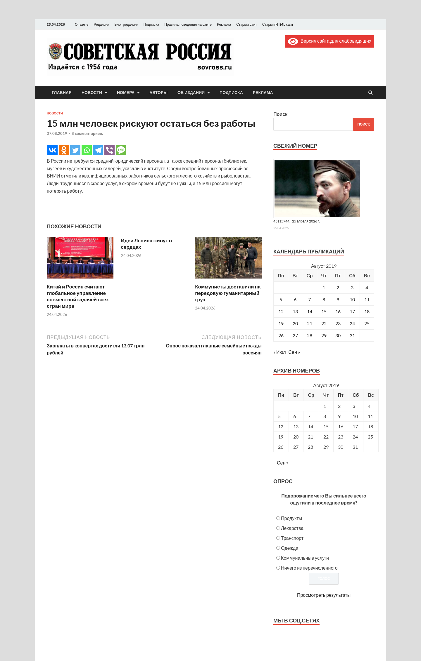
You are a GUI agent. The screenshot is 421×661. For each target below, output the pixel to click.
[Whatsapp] (87, 150)
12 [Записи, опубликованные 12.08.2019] (281, 311)
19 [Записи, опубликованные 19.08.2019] (281, 323)
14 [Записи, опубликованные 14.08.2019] (309, 311)
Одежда (289, 548)
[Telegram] (98, 150)
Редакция (101, 24)
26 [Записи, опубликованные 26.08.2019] (281, 335)
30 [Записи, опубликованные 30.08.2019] (338, 335)
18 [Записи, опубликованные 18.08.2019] (367, 311)
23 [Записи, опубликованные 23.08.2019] (338, 323)
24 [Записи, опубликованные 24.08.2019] (352, 323)
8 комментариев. (87, 133)
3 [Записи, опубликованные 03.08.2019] (352, 287)
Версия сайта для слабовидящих (329, 41)
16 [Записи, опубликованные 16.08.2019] (338, 311)
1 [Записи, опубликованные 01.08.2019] (323, 287)
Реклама (224, 24)
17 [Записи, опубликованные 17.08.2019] (352, 311)
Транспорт (292, 538)
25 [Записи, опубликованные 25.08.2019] (367, 323)
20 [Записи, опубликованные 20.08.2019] (295, 323)
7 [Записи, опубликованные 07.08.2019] (309, 299)
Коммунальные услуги (305, 558)
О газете (82, 24)
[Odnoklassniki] (64, 150)
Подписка (151, 24)
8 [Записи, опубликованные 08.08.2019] (323, 299)
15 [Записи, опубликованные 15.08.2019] (324, 311)
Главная (62, 92)
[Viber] (109, 150)
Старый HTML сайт (278, 24)
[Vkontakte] (52, 150)
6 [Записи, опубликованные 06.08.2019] (295, 299)
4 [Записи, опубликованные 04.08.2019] (366, 287)
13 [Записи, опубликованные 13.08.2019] (295, 311)
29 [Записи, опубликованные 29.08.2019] (324, 335)
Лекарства (292, 528)
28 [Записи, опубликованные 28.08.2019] (309, 335)
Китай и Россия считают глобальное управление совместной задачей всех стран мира (78, 296)
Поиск (280, 114)
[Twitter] (75, 150)
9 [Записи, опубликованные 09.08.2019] (338, 299)
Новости (92, 92)
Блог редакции (126, 24)
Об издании (191, 92)
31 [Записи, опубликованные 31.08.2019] (352, 335)
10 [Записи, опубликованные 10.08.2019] (352, 299)
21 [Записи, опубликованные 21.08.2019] (309, 323)
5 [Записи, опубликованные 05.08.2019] (280, 299)
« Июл (279, 352)
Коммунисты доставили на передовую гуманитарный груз (227, 292)
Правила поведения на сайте (188, 24)
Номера (125, 92)
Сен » (294, 352)
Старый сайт (246, 24)
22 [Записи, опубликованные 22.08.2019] (324, 323)
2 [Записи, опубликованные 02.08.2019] (338, 287)
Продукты (291, 518)
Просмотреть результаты (324, 595)
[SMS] (121, 150)
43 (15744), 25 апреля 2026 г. (296, 221)
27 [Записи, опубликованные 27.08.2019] (295, 335)
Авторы (158, 92)
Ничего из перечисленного (309, 567)
